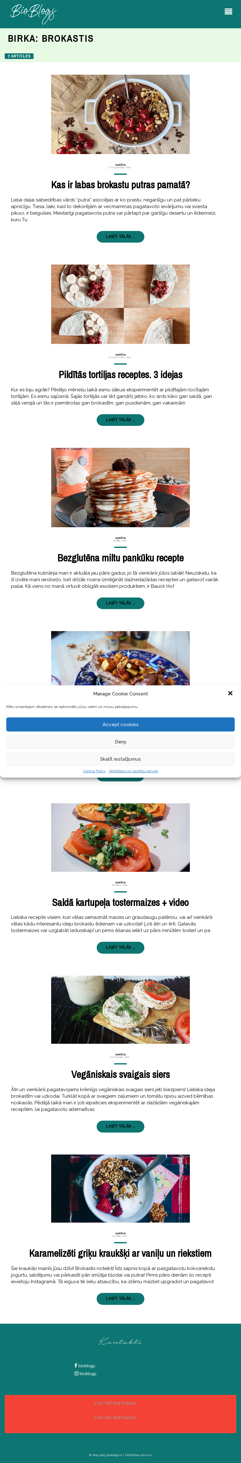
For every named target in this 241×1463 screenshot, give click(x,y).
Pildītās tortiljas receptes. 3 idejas (120, 374)
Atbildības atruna (138, 1455)
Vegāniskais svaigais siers (120, 1074)
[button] (231, 694)
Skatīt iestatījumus (120, 759)
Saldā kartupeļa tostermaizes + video (120, 902)
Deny (120, 742)
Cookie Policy (94, 771)
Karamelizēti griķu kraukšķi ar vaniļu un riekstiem (120, 1253)
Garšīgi (120, 164)
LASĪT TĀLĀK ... (120, 236)
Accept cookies (121, 724)
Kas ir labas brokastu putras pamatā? (120, 184)
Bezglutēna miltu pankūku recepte (120, 558)
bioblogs (86, 1365)
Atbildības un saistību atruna (133, 771)
